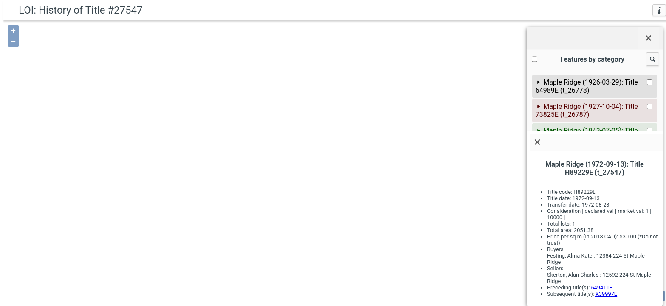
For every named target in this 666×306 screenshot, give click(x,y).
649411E (601, 287)
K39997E (606, 294)
